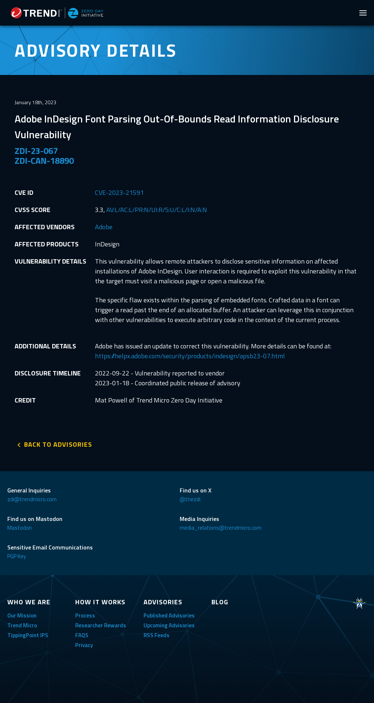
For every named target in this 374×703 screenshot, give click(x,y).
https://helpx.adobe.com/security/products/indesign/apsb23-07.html (190, 356)
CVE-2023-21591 (119, 192)
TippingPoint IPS (27, 635)
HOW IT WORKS (100, 602)
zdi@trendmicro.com (32, 499)
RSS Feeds (156, 635)
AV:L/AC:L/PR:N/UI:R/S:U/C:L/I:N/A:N (156, 210)
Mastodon (19, 528)
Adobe (103, 227)
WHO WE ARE (28, 602)
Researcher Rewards (100, 625)
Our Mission (22, 615)
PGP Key (16, 556)
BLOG (219, 602)
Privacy (84, 645)
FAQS (81, 635)
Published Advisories (169, 615)
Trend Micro (22, 625)
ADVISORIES (163, 602)
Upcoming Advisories (169, 625)
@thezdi (190, 499)
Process (85, 615)
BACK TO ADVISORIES (58, 444)
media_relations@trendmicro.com (221, 528)
